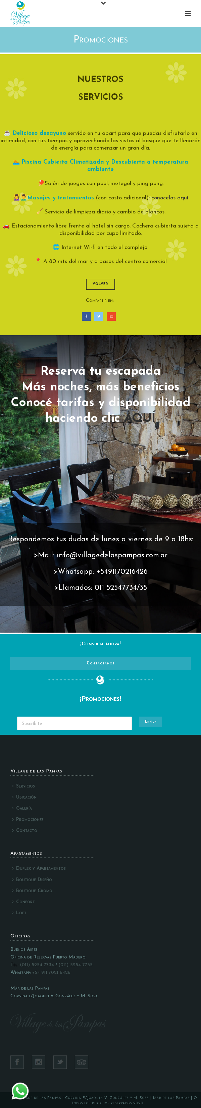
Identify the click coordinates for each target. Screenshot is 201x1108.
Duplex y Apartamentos (39, 868)
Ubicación (24, 797)
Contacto (24, 830)
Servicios (23, 786)
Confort (23, 902)
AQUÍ (140, 419)
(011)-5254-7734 (37, 964)
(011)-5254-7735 (75, 964)
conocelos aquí (169, 198)
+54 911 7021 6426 (51, 972)
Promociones (28, 819)
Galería (22, 808)
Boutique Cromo (32, 891)
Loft (19, 913)
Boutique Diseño (32, 880)
